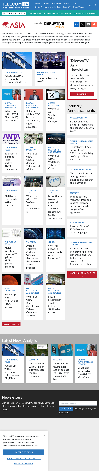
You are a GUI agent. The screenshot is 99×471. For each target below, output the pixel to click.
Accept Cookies (24, 452)
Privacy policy (64, 412)
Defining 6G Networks (81, 170)
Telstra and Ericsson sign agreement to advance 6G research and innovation (81, 178)
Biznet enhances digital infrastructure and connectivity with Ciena (82, 126)
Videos (46, 3)
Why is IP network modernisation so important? (55, 252)
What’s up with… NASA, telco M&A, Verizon (11, 300)
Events (67, 3)
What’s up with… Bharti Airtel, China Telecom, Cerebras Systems (33, 306)
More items (11, 324)
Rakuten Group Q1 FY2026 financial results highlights (80, 229)
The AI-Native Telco (14, 72)
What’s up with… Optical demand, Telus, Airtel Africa (33, 161)
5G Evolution (77, 222)
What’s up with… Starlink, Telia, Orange (53, 115)
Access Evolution (53, 104)
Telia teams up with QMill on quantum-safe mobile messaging (37, 369)
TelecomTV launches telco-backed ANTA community (11, 161)
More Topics (80, 7)
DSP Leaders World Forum (46, 73)
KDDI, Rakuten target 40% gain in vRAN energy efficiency (11, 257)
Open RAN (67, 7)
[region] (24, 451)
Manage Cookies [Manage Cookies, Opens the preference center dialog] (23, 463)
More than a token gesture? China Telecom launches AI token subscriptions (55, 208)
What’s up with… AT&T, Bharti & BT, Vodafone (12, 116)
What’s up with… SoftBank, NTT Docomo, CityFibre (15, 79)
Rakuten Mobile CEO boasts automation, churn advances (33, 119)
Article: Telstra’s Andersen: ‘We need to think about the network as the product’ (33, 256)
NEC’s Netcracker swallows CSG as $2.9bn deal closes (54, 304)
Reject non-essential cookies (24, 459)
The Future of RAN (10, 243)
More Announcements (82, 274)
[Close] (44, 436)
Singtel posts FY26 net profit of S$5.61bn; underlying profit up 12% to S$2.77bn (81, 153)
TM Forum (31, 242)
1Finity (51, 242)
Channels (56, 3)
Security (74, 193)
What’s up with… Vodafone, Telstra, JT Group (54, 162)
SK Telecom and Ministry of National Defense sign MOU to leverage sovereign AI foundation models (81, 256)
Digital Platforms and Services (48, 7)
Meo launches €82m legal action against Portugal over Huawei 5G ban (61, 371)
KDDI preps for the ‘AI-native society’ (11, 200)
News (37, 3)
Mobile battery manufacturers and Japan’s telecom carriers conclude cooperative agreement (80, 204)
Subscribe (82, 94)
